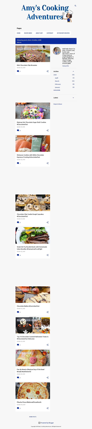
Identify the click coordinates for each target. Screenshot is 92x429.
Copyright (50, 33)
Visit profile (65, 66)
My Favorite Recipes (63, 33)
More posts (32, 416)
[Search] (75, 6)
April (56, 78)
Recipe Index (28, 33)
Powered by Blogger (46, 423)
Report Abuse (58, 104)
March (57, 81)
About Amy (39, 33)
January (57, 87)
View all (19, 42)
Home (18, 33)
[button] (47, 71)
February (58, 84)
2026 (55, 75)
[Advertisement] (32, 88)
